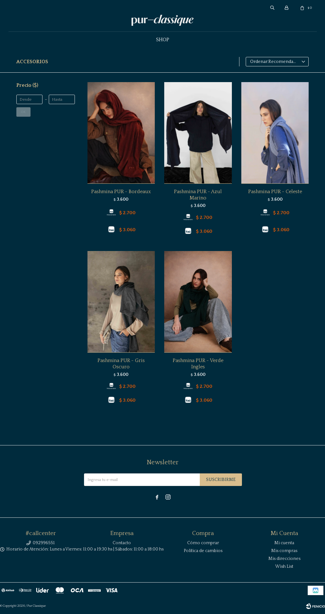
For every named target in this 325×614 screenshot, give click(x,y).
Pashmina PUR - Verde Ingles (198, 364)
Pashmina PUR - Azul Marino (198, 195)
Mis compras (284, 550)
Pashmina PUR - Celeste (275, 191)
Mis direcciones (284, 558)
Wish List (284, 566)
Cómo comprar (203, 542)
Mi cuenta (284, 542)
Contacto (122, 542)
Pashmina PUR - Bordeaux (121, 191)
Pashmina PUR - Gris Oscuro (121, 364)
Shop (162, 39)
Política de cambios (203, 550)
